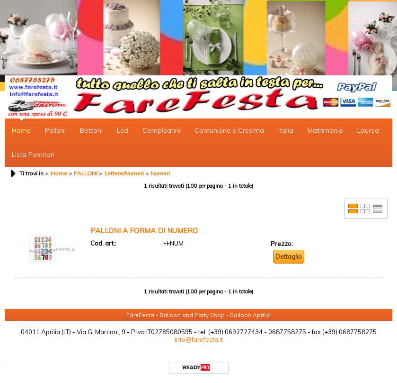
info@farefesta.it (199, 339)
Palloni (55, 130)
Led (122, 130)
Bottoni (91, 130)
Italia (285, 130)
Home (21, 130)
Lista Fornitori (33, 154)
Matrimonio (325, 130)
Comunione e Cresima (229, 130)
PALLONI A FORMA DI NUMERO (144, 230)
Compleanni (161, 130)
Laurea (368, 130)
